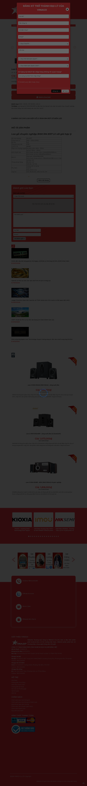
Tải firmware (15, 691)
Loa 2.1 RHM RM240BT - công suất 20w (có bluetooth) (43, 434)
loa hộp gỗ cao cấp (49, 106)
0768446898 (32, 564)
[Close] (67, 9)
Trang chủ (15, 25)
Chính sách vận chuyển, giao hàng (22, 706)
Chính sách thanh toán (18, 708)
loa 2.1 (41, 108)
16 (58, 536)
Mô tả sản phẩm (20, 128)
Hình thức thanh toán (18, 684)
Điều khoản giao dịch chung (20, 704)
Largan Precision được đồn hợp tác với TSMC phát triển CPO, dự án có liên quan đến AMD (40, 300)
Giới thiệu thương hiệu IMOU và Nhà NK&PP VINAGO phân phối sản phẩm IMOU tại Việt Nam (43, 531)
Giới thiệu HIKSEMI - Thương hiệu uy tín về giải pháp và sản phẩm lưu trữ (65, 530)
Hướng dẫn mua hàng (18, 682)
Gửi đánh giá (19, 238)
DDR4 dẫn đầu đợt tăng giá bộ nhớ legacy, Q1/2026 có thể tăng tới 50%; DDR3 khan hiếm (40, 261)
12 (50, 536)
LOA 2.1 (38, 104)
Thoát (65, 91)
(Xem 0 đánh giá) (27, 72)
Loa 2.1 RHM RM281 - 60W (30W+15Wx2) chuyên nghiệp (43, 482)
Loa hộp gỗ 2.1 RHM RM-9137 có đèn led (30, 106)
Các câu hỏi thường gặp (18, 689)
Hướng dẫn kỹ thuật (17, 687)
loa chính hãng (16, 108)
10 (46, 536)
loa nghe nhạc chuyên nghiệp (65, 106)
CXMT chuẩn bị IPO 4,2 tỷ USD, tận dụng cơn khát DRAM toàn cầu (32, 320)
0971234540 (49, 567)
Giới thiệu (14, 680)
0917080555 (67, 564)
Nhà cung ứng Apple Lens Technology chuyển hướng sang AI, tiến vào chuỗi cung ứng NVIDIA (41, 339)
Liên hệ (13, 693)
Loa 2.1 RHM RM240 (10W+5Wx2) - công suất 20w (43, 385)
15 (56, 536)
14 (54, 536)
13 (52, 536)
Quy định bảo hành (17, 710)
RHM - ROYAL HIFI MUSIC (27, 104)
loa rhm (36, 108)
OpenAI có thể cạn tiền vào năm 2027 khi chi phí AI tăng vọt (31, 280)
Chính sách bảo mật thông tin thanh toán (24, 702)
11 (48, 536)
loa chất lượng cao (27, 108)
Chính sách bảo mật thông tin (20, 700)
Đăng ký (56, 91)
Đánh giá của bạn (19, 193)
